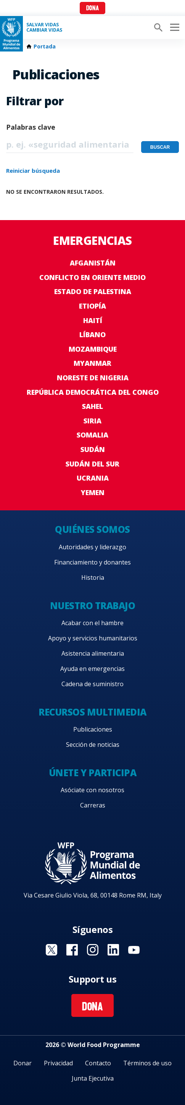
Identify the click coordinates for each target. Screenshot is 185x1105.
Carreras (92, 805)
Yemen (93, 492)
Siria (92, 420)
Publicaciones (92, 729)
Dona (92, 8)
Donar (22, 1063)
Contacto (98, 1063)
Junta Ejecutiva (93, 1078)
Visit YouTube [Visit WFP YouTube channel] (134, 949)
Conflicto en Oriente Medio (92, 277)
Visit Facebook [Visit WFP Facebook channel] (72, 949)
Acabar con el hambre (92, 623)
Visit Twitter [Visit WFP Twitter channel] (51, 949)
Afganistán (93, 262)
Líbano (92, 334)
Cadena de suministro (92, 684)
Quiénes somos (92, 529)
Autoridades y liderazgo (92, 547)
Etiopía (92, 305)
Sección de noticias (92, 744)
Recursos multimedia (92, 712)
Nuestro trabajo (92, 605)
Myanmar (92, 363)
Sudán (92, 449)
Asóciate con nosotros (92, 790)
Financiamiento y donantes (92, 562)
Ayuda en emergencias (92, 668)
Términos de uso (147, 1063)
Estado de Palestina (92, 291)
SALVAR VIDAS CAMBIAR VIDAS (44, 27)
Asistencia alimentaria (92, 653)
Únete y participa (93, 772)
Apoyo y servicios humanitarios (92, 638)
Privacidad (58, 1063)
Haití (92, 320)
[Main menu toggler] (173, 27)
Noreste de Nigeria (93, 377)
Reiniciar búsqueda (33, 170)
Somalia (92, 434)
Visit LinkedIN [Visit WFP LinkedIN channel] (113, 949)
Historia (92, 577)
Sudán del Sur (92, 463)
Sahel (92, 406)
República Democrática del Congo (93, 392)
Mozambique (93, 349)
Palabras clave (30, 127)
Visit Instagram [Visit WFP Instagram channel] (92, 949)
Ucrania (93, 478)
